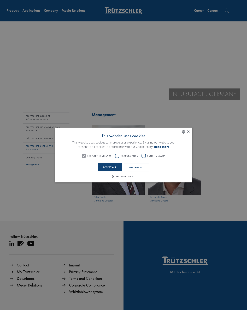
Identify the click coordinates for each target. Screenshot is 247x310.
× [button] (188, 131)
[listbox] (183, 132)
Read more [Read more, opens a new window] (161, 147)
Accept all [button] (109, 167)
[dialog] (123, 155)
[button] (123, 176)
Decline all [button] (136, 167)
